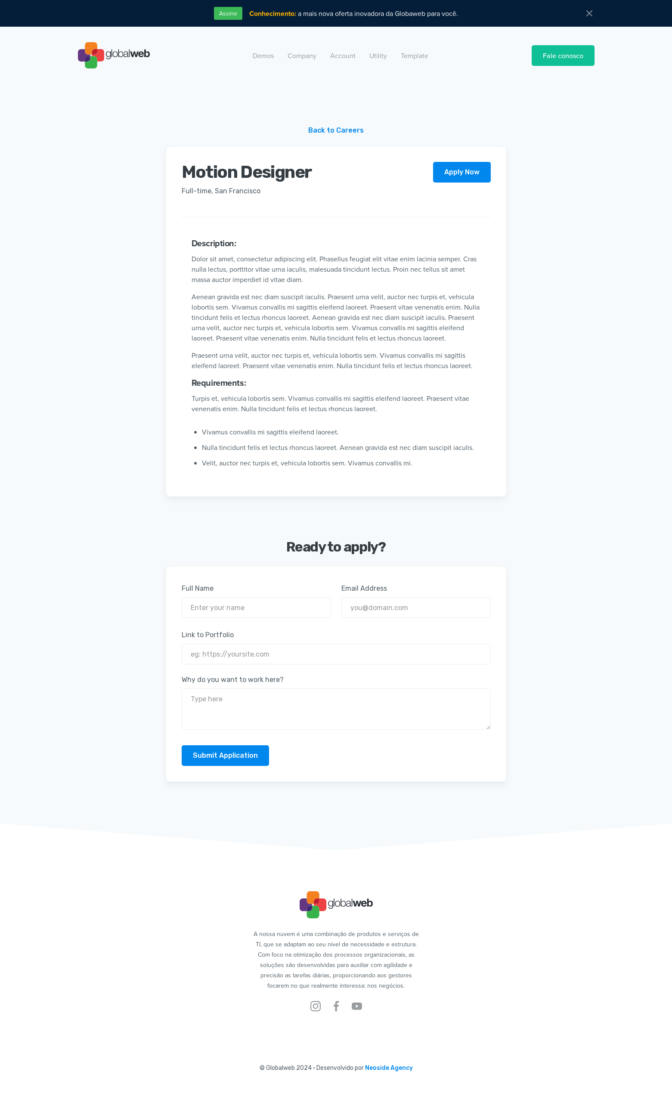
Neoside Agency (389, 1068)
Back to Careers (336, 130)
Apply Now (462, 172)
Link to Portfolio (208, 635)
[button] (263, 55)
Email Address (364, 588)
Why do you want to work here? (233, 680)
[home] (114, 55)
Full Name (198, 588)
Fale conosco (563, 55)
